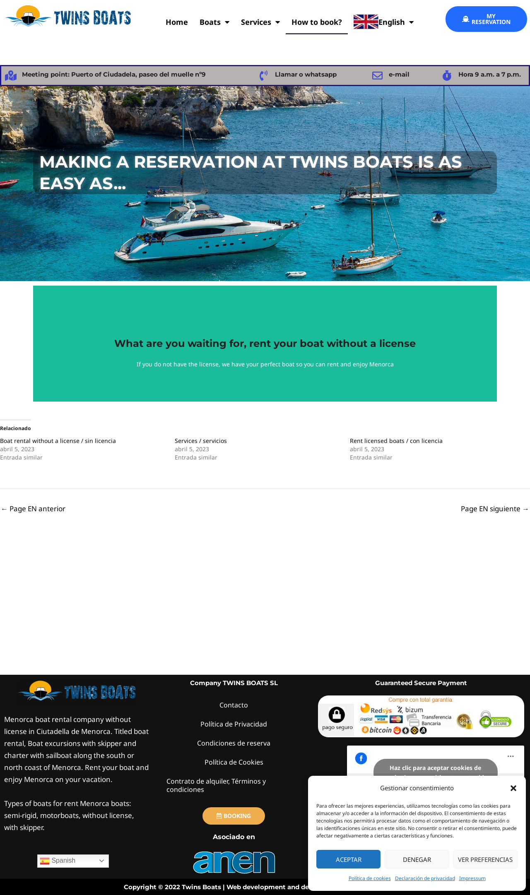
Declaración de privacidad (425, 878)
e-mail (399, 74)
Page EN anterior (33, 508)
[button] (513, 788)
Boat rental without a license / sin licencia (58, 441)
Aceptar (348, 859)
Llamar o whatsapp (306, 74)
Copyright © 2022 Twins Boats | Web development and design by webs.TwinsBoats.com (265, 887)
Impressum (472, 878)
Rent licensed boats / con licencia (396, 441)
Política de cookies (370, 878)
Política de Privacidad (234, 724)
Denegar (417, 859)
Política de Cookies (234, 762)
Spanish (57, 861)
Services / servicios (201, 441)
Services (260, 22)
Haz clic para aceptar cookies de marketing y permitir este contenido (435, 772)
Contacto (234, 705)
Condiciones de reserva (233, 743)
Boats (214, 22)
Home (177, 22)
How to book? (317, 22)
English (384, 22)
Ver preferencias (485, 859)
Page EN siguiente (495, 508)
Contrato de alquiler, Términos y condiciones (218, 785)
